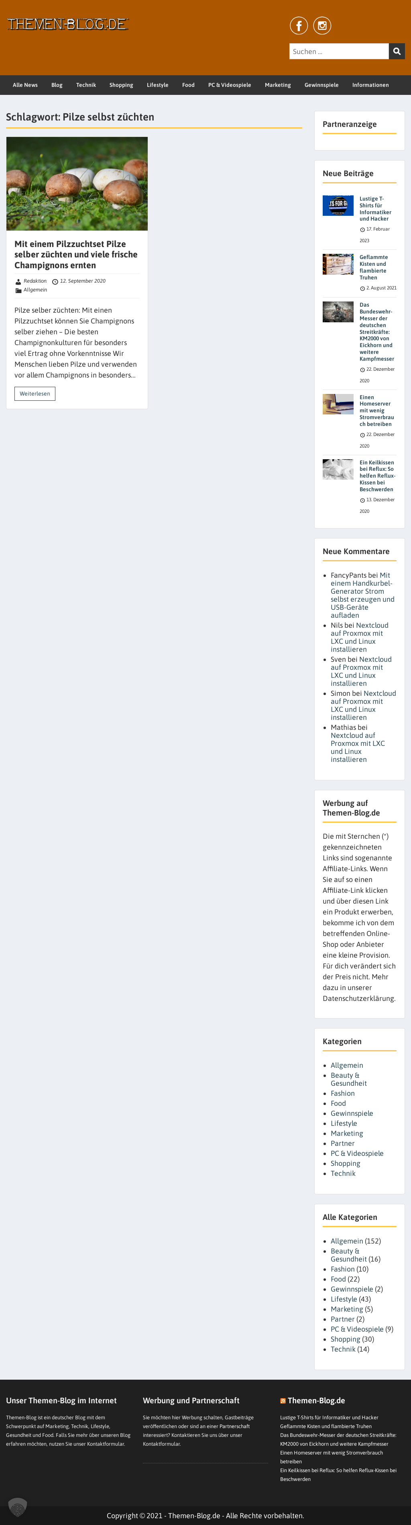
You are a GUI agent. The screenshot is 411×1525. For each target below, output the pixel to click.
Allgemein (35, 290)
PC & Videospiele (229, 85)
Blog (57, 85)
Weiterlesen (35, 393)
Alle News (25, 85)
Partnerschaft (235, 1426)
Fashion (343, 1093)
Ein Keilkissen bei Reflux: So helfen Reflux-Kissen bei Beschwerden (377, 475)
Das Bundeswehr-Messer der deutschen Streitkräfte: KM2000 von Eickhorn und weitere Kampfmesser (377, 331)
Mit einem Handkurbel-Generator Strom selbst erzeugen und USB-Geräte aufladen (363, 595)
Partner (343, 1143)
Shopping (121, 85)
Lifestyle (158, 85)
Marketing (278, 85)
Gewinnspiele (322, 85)
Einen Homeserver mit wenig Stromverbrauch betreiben (377, 410)
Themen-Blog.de (316, 1400)
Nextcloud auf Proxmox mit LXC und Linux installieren (360, 637)
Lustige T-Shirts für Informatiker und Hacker (375, 208)
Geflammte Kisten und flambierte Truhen (374, 267)
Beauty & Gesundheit (349, 1079)
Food (188, 85)
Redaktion (35, 281)
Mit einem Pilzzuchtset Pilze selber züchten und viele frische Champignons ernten (76, 254)
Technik (86, 85)
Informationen (370, 85)
